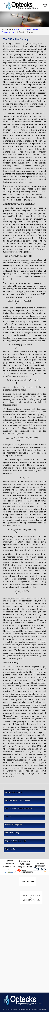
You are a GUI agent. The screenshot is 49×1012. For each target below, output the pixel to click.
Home (16, 29)
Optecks (21, 6)
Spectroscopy (8, 32)
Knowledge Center (29, 29)
